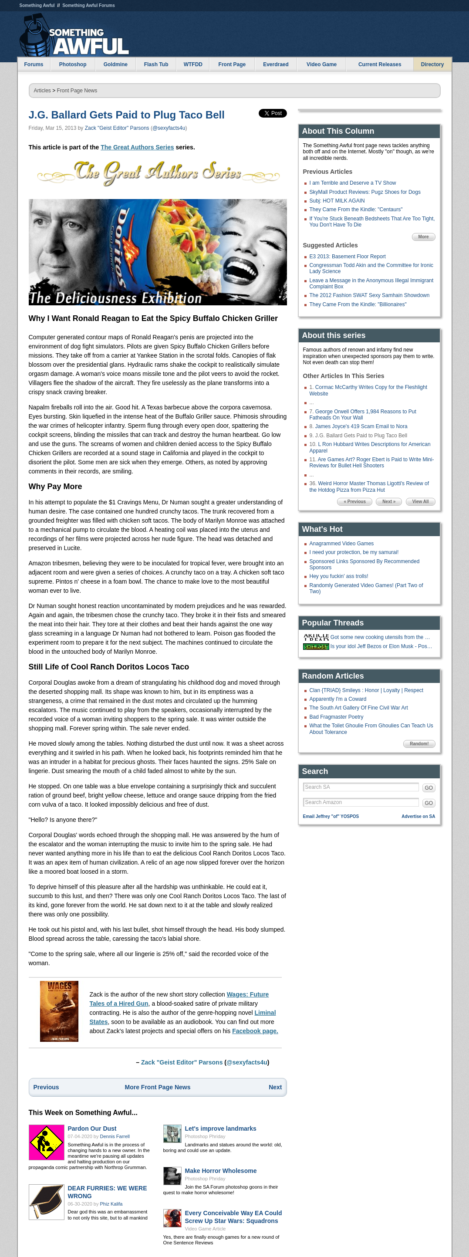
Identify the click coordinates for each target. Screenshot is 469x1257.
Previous (46, 1087)
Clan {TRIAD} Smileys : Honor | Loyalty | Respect (367, 690)
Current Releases (380, 64)
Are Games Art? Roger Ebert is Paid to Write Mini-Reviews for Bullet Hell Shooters (372, 462)
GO (429, 788)
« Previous (355, 501)
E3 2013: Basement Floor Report (348, 256)
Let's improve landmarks (220, 1128)
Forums (33, 64)
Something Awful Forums (88, 5)
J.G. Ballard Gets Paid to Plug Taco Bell (127, 115)
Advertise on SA (418, 816)
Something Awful (37, 5)
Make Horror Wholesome (221, 1170)
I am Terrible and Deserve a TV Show (353, 183)
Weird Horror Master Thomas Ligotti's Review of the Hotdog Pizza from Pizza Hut (369, 486)
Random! (419, 743)
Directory (432, 64)
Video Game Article (205, 1228)
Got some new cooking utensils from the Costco (382, 637)
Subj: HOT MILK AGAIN (337, 201)
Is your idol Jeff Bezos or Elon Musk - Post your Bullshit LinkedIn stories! (382, 646)
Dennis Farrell (115, 1136)
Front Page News (77, 91)
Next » (388, 501)
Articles (42, 91)
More (423, 236)
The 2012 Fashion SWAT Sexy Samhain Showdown (370, 295)
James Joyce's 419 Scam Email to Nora (361, 426)
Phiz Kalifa (111, 1203)
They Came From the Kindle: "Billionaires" (358, 304)
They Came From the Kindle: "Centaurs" (356, 209)
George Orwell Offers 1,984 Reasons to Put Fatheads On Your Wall (363, 415)
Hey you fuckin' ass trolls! (339, 576)
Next (275, 1087)
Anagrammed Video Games (342, 544)
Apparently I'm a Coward (338, 699)
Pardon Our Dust (92, 1128)
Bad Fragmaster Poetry (337, 717)
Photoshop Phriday (205, 1136)
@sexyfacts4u (169, 128)
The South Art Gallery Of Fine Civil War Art (359, 708)
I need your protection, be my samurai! (354, 552)
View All (420, 501)
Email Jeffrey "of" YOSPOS (331, 816)
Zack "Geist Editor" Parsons (117, 128)
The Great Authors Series (137, 147)
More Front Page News (158, 1087)
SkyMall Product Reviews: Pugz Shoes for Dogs (365, 192)
